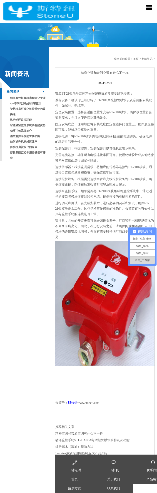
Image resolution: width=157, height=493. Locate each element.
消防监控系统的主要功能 (25, 136)
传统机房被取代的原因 (23, 147)
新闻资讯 (13, 91)
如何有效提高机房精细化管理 (27, 98)
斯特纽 (72, 403)
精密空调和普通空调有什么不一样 (79, 433)
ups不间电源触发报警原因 (25, 103)
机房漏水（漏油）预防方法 (74, 446)
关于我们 (113, 479)
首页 (136, 58)
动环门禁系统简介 (21, 130)
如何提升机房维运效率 (23, 141)
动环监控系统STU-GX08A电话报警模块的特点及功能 (92, 440)
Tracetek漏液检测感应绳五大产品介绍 (81, 453)
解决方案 (74, 488)
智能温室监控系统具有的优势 (27, 125)
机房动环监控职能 (21, 119)
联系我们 (113, 488)
